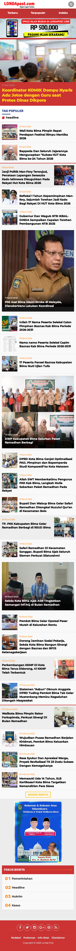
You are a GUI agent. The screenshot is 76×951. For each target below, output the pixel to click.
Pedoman (29, 937)
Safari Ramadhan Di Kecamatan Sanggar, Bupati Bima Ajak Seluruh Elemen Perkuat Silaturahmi (44, 551)
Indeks (63, 12)
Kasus (16, 905)
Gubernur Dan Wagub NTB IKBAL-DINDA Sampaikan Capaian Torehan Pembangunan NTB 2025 (45, 219)
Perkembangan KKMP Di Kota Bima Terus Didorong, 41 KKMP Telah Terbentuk (24, 668)
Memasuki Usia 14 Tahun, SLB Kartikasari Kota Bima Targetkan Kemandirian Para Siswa (42, 782)
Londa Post (47, 942)
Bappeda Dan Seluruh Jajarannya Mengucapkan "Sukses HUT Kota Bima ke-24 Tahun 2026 (43, 154)
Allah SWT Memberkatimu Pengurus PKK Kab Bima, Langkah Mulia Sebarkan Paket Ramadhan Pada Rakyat (37, 485)
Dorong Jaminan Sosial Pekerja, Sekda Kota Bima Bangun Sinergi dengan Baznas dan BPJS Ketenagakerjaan (34, 646)
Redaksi (16, 937)
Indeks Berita (38, 794)
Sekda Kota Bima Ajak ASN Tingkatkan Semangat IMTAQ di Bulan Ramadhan (33, 602)
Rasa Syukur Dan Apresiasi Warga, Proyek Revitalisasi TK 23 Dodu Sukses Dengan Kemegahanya (46, 761)
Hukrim (17, 896)
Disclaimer (58, 937)
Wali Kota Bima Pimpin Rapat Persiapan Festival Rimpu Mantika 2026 (43, 134)
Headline (12, 117)
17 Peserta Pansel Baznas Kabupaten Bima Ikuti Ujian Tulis (45, 364)
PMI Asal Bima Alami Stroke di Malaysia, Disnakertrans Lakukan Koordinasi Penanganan (33, 304)
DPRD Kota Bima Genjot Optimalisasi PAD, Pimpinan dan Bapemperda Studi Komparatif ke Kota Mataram (45, 462)
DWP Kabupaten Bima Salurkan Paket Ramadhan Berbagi (32, 440)
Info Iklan (43, 937)
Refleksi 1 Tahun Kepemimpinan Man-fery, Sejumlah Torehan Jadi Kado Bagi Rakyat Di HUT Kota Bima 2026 (46, 199)
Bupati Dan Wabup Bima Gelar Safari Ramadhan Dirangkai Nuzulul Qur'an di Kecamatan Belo (46, 507)
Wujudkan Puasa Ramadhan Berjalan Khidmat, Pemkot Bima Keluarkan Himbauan (46, 741)
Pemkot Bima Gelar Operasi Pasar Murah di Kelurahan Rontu (43, 623)
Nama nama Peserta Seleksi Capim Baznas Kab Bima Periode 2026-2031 (45, 344)
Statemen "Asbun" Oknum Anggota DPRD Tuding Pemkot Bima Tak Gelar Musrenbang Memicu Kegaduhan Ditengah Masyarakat (37, 695)
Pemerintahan (22, 878)
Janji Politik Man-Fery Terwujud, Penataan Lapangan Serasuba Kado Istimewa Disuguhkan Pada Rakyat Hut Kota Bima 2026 (26, 177)
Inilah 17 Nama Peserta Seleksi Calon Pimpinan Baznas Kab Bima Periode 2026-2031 (45, 326)
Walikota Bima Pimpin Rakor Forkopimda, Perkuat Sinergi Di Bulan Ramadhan (24, 717)
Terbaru (13, 12)
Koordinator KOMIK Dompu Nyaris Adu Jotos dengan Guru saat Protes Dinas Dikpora (37, 95)
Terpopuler (38, 12)
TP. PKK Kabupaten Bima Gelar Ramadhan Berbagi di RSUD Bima (26, 525)
